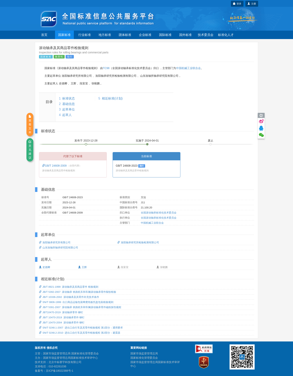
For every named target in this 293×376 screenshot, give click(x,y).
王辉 (82, 267)
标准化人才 (226, 35)
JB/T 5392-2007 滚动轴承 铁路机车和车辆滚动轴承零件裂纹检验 (77, 291)
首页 (44, 35)
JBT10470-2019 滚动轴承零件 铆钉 (61, 312)
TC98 (106, 68)
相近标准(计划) (112, 98)
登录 (237, 3)
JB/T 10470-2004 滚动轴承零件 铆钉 (61, 322)
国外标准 (185, 35)
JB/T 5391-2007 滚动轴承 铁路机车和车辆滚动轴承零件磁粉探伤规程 (80, 307)
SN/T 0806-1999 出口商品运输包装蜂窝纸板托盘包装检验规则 (76, 302)
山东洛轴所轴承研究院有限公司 (58, 247)
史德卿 (44, 267)
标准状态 (68, 98)
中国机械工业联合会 (188, 68)
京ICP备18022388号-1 (59, 370)
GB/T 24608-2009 (54, 165)
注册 (252, 3)
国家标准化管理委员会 (144, 357)
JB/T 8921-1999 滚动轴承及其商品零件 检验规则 (68, 286)
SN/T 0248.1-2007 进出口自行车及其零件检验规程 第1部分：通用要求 (81, 327)
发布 (86, 140)
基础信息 (68, 104)
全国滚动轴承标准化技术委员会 (158, 212)
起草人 (67, 115)
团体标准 (125, 35)
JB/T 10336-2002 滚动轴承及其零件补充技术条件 (69, 297)
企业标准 (145, 35)
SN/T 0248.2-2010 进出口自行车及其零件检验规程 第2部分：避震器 (79, 332)
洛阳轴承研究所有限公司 (55, 242)
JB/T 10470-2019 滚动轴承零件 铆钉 (61, 317)
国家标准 (64, 35)
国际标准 (165, 35)
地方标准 (105, 35)
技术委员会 (205, 35)
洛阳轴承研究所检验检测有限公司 (138, 242)
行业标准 (84, 35)
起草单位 (68, 109)
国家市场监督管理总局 (144, 353)
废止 (210, 140)
